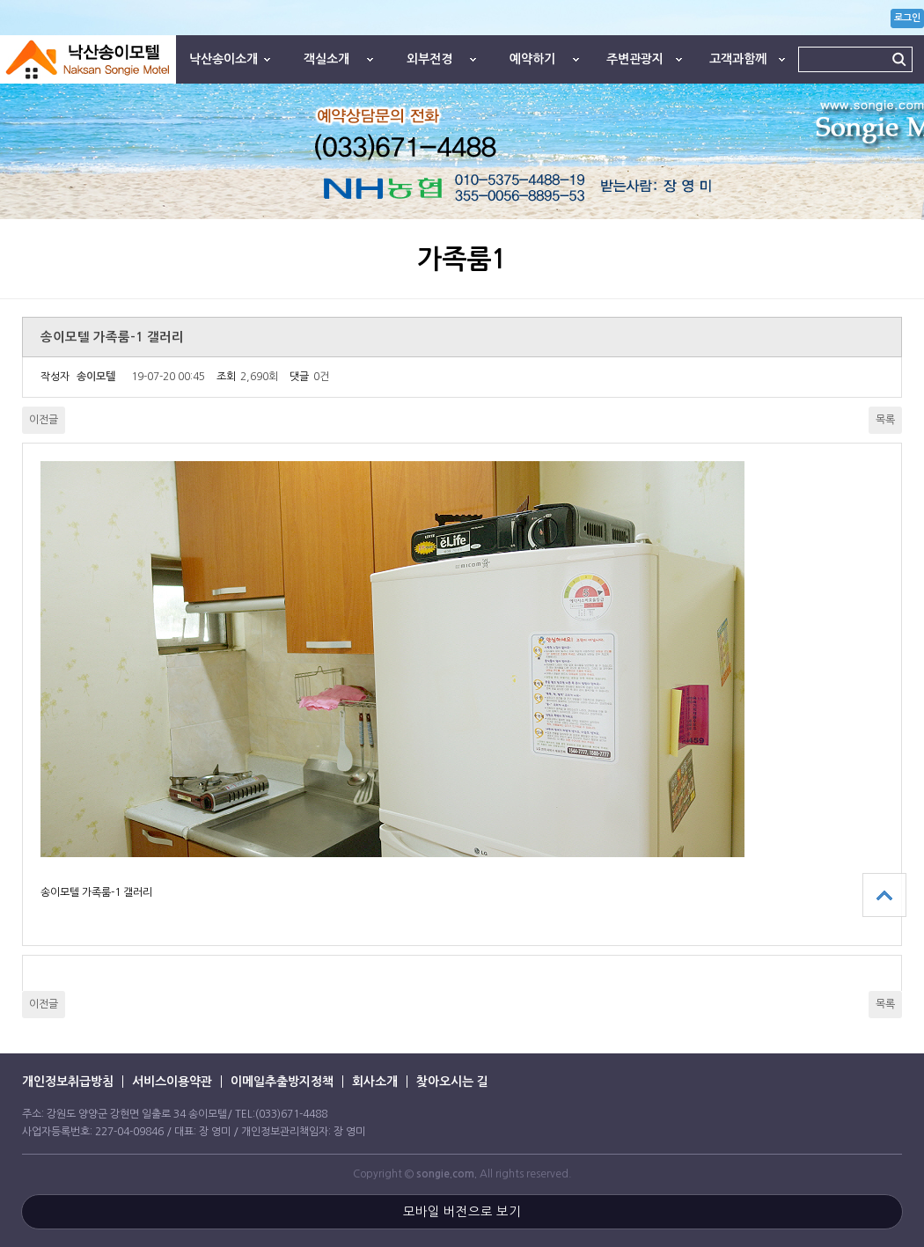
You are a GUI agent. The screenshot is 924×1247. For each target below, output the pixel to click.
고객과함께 (737, 59)
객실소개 (326, 59)
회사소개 (375, 1081)
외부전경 (429, 59)
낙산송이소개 (223, 59)
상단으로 (884, 895)
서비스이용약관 (172, 1081)
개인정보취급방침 (68, 1081)
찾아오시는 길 (452, 1081)
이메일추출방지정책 (282, 1081)
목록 (885, 419)
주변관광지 (635, 59)
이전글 (43, 419)
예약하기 (532, 59)
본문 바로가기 (0, 0)
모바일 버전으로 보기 (462, 1212)
